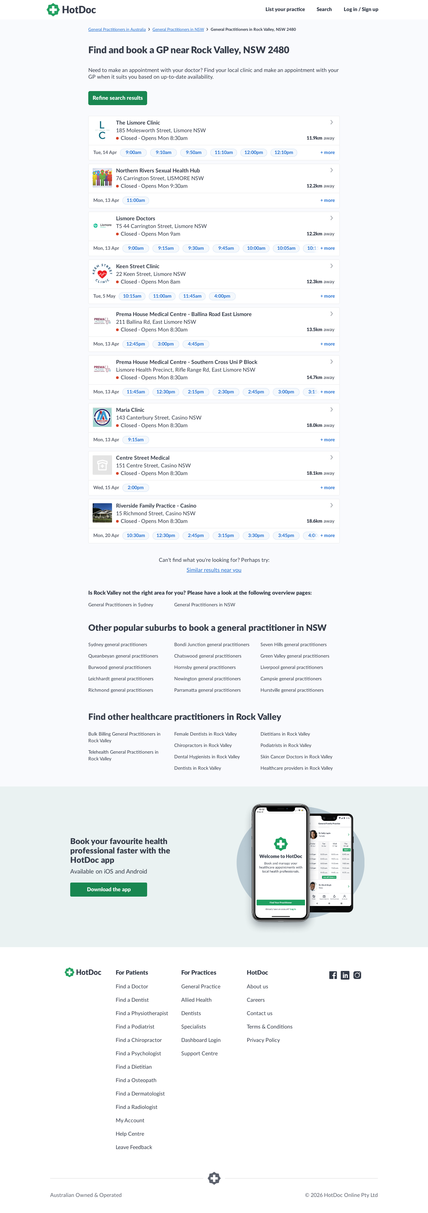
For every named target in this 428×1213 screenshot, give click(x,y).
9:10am (164, 152)
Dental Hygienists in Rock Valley (207, 757)
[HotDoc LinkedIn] (345, 975)
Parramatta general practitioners (207, 690)
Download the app (109, 889)
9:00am (133, 152)
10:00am (256, 248)
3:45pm (286, 535)
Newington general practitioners (207, 679)
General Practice (200, 986)
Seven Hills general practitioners (293, 644)
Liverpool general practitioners (291, 667)
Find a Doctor (132, 986)
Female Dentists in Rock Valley (205, 734)
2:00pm (136, 487)
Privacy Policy (263, 1040)
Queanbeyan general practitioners (123, 656)
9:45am (226, 248)
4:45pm (196, 344)
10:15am (132, 296)
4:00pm (222, 296)
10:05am (286, 248)
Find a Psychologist (138, 1053)
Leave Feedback (134, 1147)
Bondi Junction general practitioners (211, 644)
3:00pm (166, 344)
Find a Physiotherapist (142, 1013)
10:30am (136, 535)
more (327, 152)
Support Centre (199, 1053)
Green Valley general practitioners (294, 656)
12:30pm (165, 392)
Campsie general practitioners (291, 679)
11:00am (136, 200)
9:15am (166, 248)
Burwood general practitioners (119, 667)
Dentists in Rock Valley (197, 768)
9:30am (196, 248)
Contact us (260, 1013)
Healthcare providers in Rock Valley (296, 768)
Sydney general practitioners (117, 644)
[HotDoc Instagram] (357, 975)
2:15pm (196, 392)
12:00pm (253, 152)
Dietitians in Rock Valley (285, 734)
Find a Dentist (132, 1000)
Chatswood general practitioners (207, 656)
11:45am (192, 296)
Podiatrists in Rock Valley (285, 745)
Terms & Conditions (270, 1027)
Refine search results (118, 98)
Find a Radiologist (136, 1107)
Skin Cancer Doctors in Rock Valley (296, 757)
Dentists (191, 1013)
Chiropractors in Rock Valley (203, 745)
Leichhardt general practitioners (120, 679)
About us (257, 986)
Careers (256, 1000)
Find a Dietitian (134, 1067)
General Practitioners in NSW (178, 29)
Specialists (193, 1027)
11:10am (224, 152)
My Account (130, 1120)
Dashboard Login (201, 1040)
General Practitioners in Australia (117, 29)
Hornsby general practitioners (205, 667)
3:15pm (226, 535)
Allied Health (196, 1000)
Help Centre (130, 1134)
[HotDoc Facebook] (333, 975)
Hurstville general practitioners (292, 690)
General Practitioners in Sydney (120, 605)
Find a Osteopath (136, 1080)
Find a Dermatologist (140, 1093)
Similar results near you (214, 570)
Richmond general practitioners (120, 690)
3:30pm (256, 535)
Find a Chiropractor (139, 1040)
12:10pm (284, 152)
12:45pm (135, 344)
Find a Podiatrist (135, 1027)
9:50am (194, 152)
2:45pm (256, 392)
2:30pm (226, 392)
